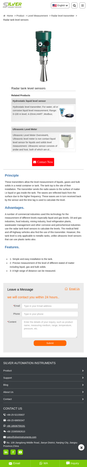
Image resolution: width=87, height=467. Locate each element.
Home (10, 15)
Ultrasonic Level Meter (25, 129)
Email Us (72, 288)
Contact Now (45, 162)
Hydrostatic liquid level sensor (29, 101)
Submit (50, 343)
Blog (5, 384)
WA (43, 463)
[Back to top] (81, 447)
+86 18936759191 (16, 426)
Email (16, 306)
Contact (7, 399)
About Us (8, 392)
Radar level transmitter (62, 15)
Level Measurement (38, 15)
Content (11, 322)
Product (20, 15)
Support (7, 377)
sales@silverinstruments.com (21, 437)
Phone (16, 314)
